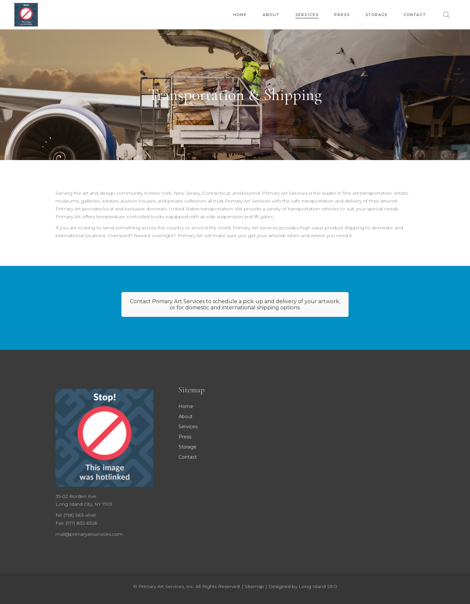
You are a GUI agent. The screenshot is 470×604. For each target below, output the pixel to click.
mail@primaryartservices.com (89, 534)
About (186, 416)
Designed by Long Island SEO (302, 586)
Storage (187, 447)
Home (186, 406)
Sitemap (254, 586)
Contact (188, 457)
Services (188, 427)
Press (185, 437)
